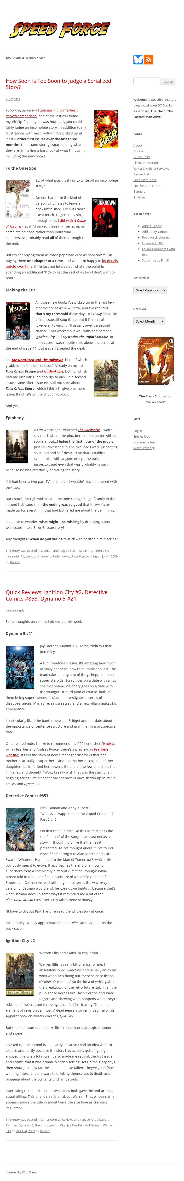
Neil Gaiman (93, 1125)
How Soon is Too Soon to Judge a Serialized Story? (58, 83)
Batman (11, 1125)
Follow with (153, 243)
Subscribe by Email (155, 260)
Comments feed (144, 442)
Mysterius (28, 556)
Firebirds (40, 1125)
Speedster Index (145, 180)
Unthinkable (60, 556)
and (37, 359)
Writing (91, 556)
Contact (139, 151)
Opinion (46, 550)
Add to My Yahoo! (154, 231)
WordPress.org (144, 448)
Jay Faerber (75, 1125)
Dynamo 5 (25, 1125)
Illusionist (12, 556)
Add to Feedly (152, 226)
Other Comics (50, 1119)
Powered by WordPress (21, 1172)
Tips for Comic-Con (146, 186)
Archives (139, 197)
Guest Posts (141, 157)
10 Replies (13, 99)
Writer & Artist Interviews (151, 168)
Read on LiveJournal (156, 237)
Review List (141, 174)
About (137, 145)
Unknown (43, 556)
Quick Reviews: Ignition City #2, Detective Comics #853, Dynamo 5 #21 (57, 595)
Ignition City (99, 550)
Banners (139, 191)
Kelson (15, 562)
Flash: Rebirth (79, 550)
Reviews (67, 1119)
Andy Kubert (100, 1119)
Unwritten (78, 556)
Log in (137, 431)
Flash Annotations (146, 163)
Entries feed (141, 436)
